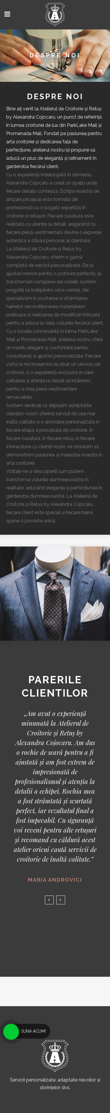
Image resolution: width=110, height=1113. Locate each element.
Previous (49, 900)
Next (60, 900)
